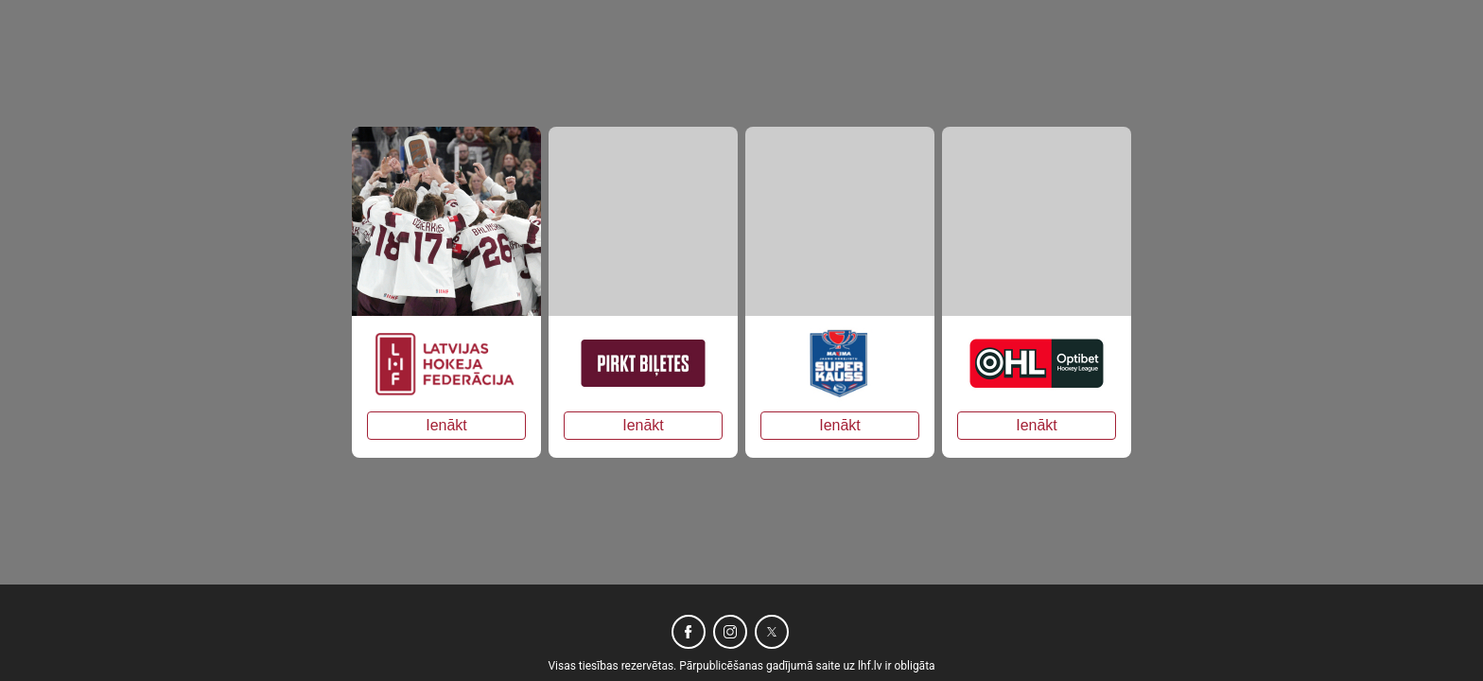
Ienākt (446, 425)
